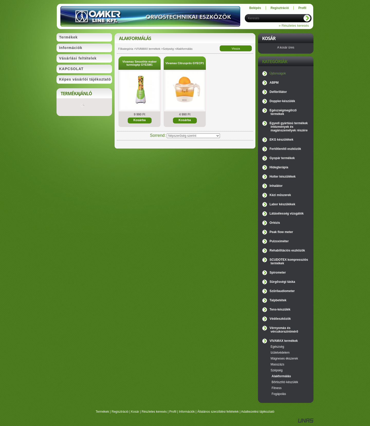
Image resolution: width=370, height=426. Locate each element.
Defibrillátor (278, 92)
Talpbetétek (278, 300)
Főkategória (125, 48)
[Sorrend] (193, 135)
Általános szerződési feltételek (218, 411)
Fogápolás (279, 394)
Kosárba (139, 120)
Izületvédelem (280, 352)
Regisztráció (120, 411)
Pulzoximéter (279, 241)
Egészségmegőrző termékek (283, 112)
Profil (172, 411)
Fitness (277, 388)
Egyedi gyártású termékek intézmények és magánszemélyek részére (289, 126)
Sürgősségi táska (282, 282)
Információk (187, 411)
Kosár (135, 411)
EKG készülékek (281, 139)
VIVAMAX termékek (148, 48)
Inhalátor (276, 186)
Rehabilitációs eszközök (287, 250)
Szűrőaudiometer (282, 291)
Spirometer (278, 272)
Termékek (102, 411)
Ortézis (275, 223)
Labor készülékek (282, 204)
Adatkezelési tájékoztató (257, 411)
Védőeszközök (280, 319)
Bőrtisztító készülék (285, 382)
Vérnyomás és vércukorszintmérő (284, 329)
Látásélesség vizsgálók (287, 213)
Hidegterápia (279, 167)
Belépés (255, 8)
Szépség (168, 48)
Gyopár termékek (282, 158)
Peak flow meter (281, 232)
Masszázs (277, 364)
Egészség (277, 346)
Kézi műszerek (280, 195)
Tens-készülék (280, 309)
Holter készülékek (282, 176)
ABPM (274, 82)
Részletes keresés (154, 411)
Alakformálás (281, 376)
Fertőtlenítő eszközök (285, 149)
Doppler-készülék (282, 101)
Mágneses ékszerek (284, 358)
